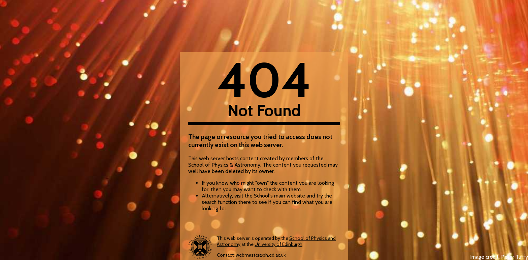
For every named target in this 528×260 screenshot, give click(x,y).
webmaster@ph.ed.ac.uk (261, 255)
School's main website (279, 195)
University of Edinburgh (278, 244)
